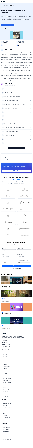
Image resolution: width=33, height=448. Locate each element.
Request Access (16, 170)
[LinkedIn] (8, 349)
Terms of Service (23, 445)
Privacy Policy (17, 445)
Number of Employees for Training (23, 260)
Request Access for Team (7, 25)
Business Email (20, 248)
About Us (8, 445)
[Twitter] (5, 349)
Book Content (5, 159)
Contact (12, 445)
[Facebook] (3, 349)
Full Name (4, 248)
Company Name (20, 254)
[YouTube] (11, 349)
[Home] (3, 1)
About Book (5, 157)
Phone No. (4, 254)
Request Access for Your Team (16, 148)
